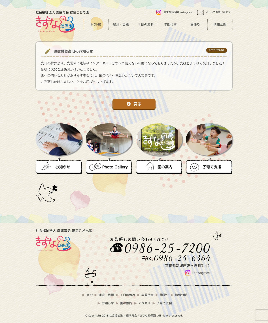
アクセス (144, 303)
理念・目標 (106, 295)
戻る (134, 104)
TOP (89, 295)
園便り (164, 295)
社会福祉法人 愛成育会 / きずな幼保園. (133, 315)
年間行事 (147, 295)
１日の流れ (127, 295)
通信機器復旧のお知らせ (73, 51)
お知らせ (108, 303)
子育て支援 (164, 303)
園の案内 (126, 303)
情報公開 (181, 295)
